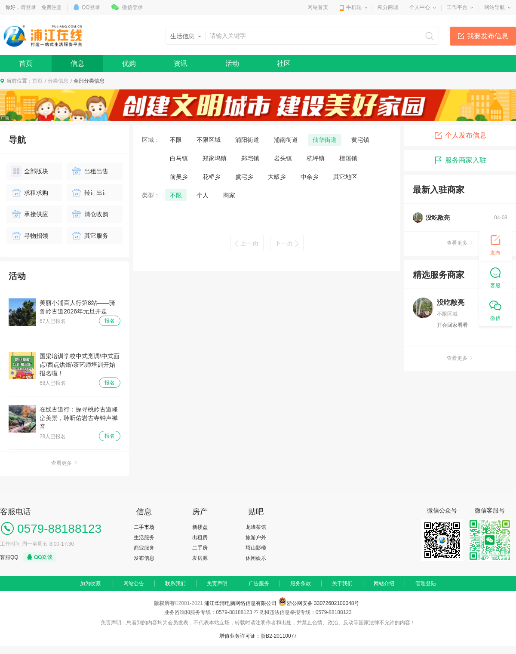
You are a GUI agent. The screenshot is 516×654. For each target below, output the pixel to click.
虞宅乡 (244, 176)
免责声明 (217, 583)
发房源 (200, 558)
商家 (229, 195)
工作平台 (457, 7)
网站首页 (317, 7)
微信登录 (132, 7)
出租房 (200, 537)
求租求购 (29, 192)
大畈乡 (277, 176)
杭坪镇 (316, 158)
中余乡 (310, 176)
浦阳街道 (247, 139)
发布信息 (144, 558)
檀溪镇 (348, 158)
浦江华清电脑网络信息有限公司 (240, 603)
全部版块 (29, 171)
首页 (26, 63)
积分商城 (388, 7)
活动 (232, 63)
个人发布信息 (460, 135)
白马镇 (179, 158)
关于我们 (342, 583)
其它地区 (345, 176)
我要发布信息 (487, 36)
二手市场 (144, 527)
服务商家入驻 (460, 160)
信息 (77, 63)
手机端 (354, 7)
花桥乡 (212, 176)
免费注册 (51, 7)
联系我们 (175, 583)
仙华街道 (325, 139)
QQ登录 (91, 7)
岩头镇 (283, 158)
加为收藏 (90, 583)
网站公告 (133, 583)
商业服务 (144, 548)
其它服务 (89, 235)
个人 (203, 195)
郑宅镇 (250, 158)
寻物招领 (29, 235)
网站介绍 (384, 583)
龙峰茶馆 (256, 527)
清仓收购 (89, 214)
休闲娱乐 (256, 558)
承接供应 (29, 214)
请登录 (28, 7)
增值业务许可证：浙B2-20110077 (258, 636)
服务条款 (300, 583)
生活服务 (144, 537)
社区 (284, 63)
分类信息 (58, 81)
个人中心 (419, 7)
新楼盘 (200, 527)
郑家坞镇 (215, 158)
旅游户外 (256, 537)
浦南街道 (286, 139)
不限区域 (209, 139)
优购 (129, 63)
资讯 (180, 63)
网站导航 (494, 7)
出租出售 (89, 171)
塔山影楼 (256, 548)
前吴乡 (179, 176)
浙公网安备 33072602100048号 (323, 603)
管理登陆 (425, 583)
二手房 (200, 548)
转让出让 (89, 192)
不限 (176, 139)
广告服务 (259, 583)
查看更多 (64, 463)
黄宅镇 (360, 139)
